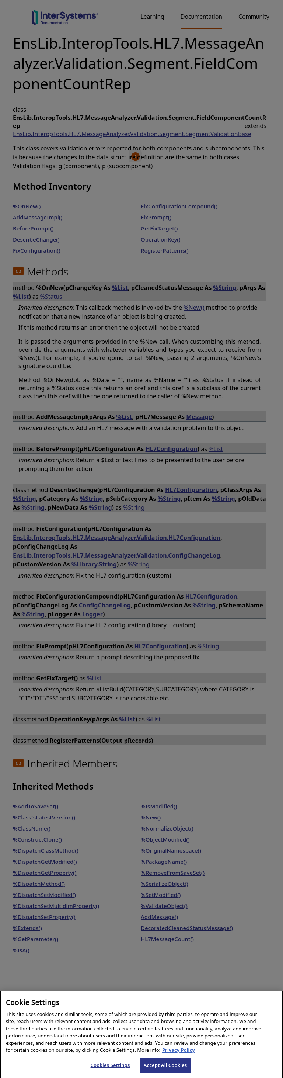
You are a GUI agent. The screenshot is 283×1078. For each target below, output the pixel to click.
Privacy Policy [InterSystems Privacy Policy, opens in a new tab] (178, 1057)
